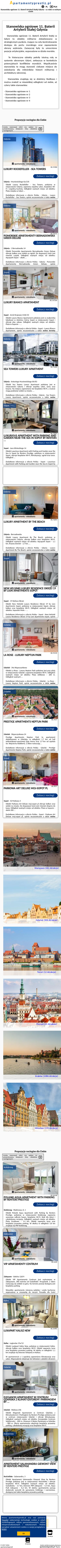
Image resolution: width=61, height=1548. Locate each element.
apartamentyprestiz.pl (30, 3)
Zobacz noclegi (45, 176)
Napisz (58, 1547)
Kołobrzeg (8, 1167)
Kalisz (6, 1300)
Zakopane (8, 1234)
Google (5, 1520)
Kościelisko (9, 1433)
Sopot (6, 272)
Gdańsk (7, 625)
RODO (4, 1529)
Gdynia (7, 139)
